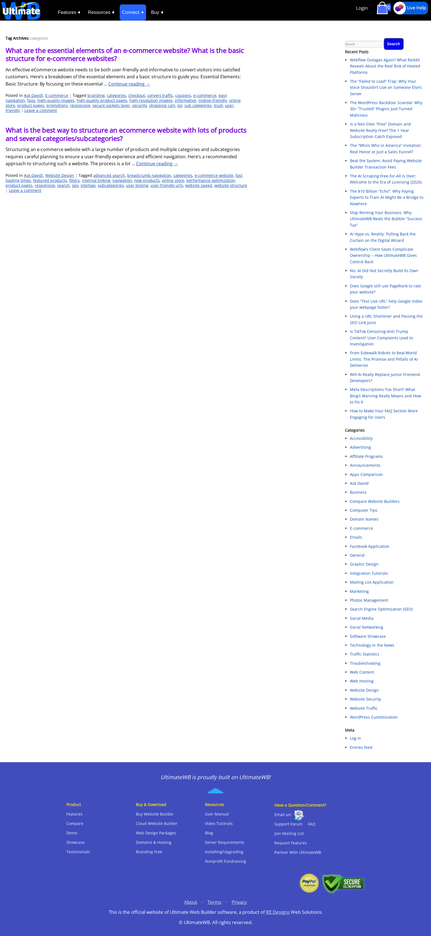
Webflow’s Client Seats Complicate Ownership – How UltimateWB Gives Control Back (383, 255)
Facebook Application (369, 546)
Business (358, 492)
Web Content (362, 672)
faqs (31, 100)
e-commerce (204, 95)
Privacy (239, 902)
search (63, 185)
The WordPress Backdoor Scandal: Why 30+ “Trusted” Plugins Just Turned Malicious (386, 109)
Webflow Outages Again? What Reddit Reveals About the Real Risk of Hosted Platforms (385, 66)
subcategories (111, 185)
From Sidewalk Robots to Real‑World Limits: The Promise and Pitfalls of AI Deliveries (384, 359)
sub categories (198, 105)
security (139, 105)
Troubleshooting (365, 663)
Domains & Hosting (153, 842)
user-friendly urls (167, 185)
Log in (355, 738)
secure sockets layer (111, 105)
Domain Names (364, 519)
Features (74, 814)
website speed (198, 185)
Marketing (359, 591)
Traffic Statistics (364, 654)
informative (185, 100)
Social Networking (366, 627)
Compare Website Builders (375, 501)
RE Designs (278, 912)
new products (147, 180)
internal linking (96, 180)
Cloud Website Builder (156, 823)
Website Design (59, 175)
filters (74, 180)
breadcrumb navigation (149, 175)
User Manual (217, 814)
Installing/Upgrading (224, 851)
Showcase (75, 842)
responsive (80, 105)
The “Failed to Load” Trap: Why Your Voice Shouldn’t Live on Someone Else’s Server (386, 87)
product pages (30, 105)
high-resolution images (150, 100)
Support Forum (288, 824)
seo (75, 185)
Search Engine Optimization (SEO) (381, 609)
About (190, 902)
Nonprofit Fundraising (225, 861)
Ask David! (33, 95)
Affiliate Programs (366, 456)
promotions (57, 105)
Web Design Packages (156, 832)
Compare (74, 823)
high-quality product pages (102, 100)
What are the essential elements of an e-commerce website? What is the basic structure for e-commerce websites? (125, 54)
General (357, 555)
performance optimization (210, 180)
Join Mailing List (289, 833)
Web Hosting (362, 681)
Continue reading (129, 84)
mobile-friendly (212, 100)
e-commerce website (214, 175)
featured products (50, 180)
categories (116, 95)
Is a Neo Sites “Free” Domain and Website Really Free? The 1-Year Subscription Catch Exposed (380, 130)
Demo (71, 832)
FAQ (311, 824)
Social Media (362, 618)
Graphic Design (364, 564)
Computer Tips (363, 510)
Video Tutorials (219, 823)
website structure (230, 185)
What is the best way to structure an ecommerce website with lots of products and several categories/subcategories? (126, 134)
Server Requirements (224, 842)
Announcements (365, 465)
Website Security (365, 699)
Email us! (282, 814)
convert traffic (160, 95)
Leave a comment (40, 110)
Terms (214, 902)
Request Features (290, 842)
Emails (356, 537)
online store (173, 180)
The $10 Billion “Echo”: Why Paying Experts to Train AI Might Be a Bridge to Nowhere (386, 197)
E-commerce (56, 95)
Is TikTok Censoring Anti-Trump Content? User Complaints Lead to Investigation (381, 338)
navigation (122, 180)
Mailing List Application (372, 582)
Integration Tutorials (369, 573)
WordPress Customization (374, 717)
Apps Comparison (366, 474)
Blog (209, 832)
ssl (179, 105)
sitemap (88, 185)
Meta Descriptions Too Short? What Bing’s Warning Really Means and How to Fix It (385, 396)
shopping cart (162, 105)
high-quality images (55, 100)
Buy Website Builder (155, 814)
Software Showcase (368, 636)
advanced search (109, 175)
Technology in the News (372, 645)
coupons (183, 95)
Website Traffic (364, 708)
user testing (137, 185)
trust (218, 105)
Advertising (360, 447)
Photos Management (369, 600)
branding (96, 95)
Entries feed (361, 747)
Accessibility (361, 438)
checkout (136, 95)
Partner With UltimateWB (297, 852)
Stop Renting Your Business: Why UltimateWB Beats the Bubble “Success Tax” (386, 219)
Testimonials (78, 851)
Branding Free (149, 851)
